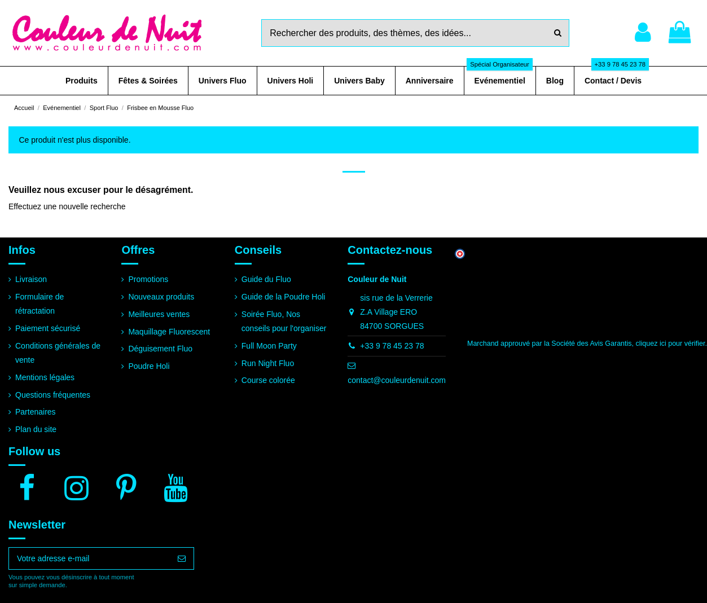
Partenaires (35, 411)
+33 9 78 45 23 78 (392, 345)
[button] (81, 81)
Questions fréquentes (52, 394)
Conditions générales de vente (57, 352)
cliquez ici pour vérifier (670, 343)
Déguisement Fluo (160, 348)
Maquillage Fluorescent (169, 331)
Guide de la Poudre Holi (283, 296)
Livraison (31, 279)
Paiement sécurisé (47, 328)
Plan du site (35, 429)
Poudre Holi (148, 366)
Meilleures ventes (159, 314)
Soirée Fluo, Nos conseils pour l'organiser (284, 321)
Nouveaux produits (161, 296)
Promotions (148, 279)
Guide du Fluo (266, 279)
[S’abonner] (182, 558)
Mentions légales (44, 377)
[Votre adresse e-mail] (89, 558)
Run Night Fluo (267, 363)
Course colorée (268, 380)
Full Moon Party (269, 345)
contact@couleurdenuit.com (397, 380)
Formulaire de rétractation (39, 303)
